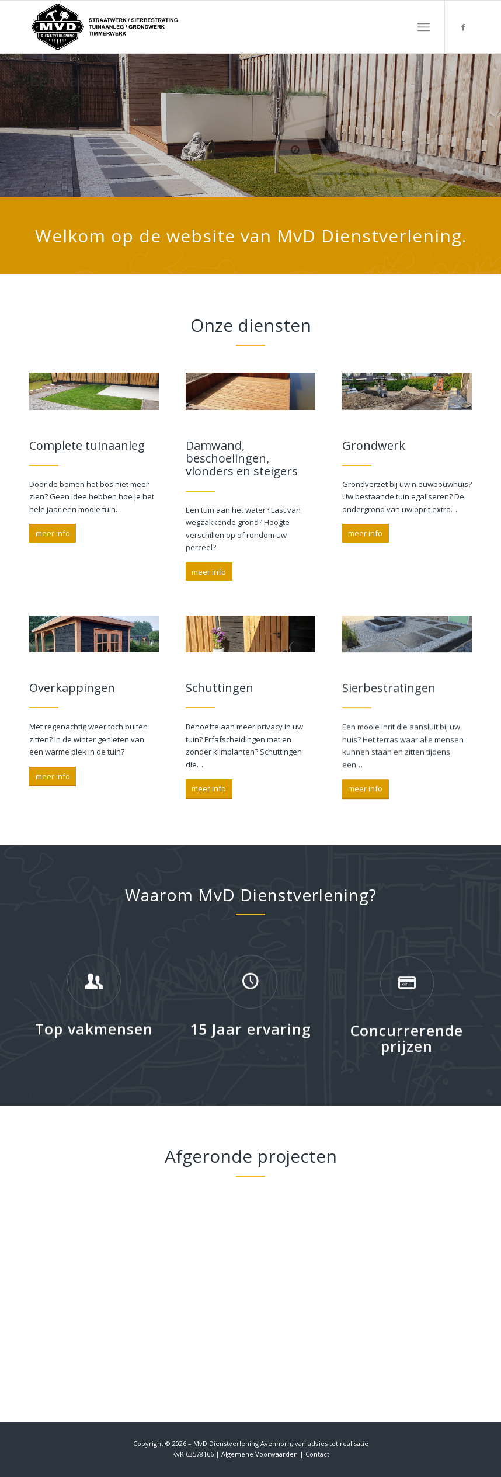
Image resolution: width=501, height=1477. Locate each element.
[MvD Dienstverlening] (104, 27)
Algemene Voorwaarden (259, 1454)
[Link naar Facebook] (463, 27)
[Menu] (424, 27)
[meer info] (52, 535)
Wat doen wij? (70, 175)
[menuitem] (424, 27)
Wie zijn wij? (70, 136)
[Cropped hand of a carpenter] (94, 393)
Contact (317, 1454)
